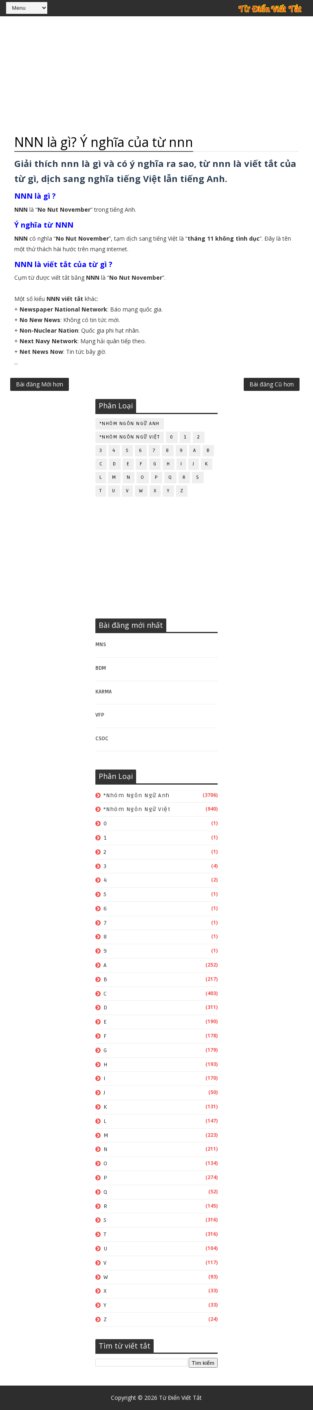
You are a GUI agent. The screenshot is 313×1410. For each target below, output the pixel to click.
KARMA (103, 692)
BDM (100, 668)
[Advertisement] (156, 75)
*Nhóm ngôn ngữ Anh (129, 424)
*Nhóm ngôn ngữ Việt (129, 437)
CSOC (101, 738)
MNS (100, 644)
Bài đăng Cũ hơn (271, 384)
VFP (99, 715)
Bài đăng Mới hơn (39, 384)
